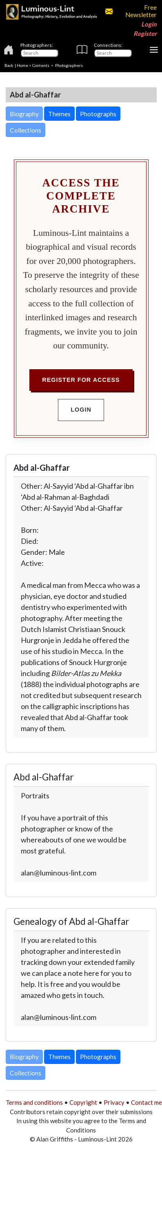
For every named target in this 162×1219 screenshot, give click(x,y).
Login (149, 24)
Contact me (146, 1102)
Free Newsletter (131, 11)
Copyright (83, 1102)
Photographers (69, 65)
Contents (40, 65)
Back (8, 65)
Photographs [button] (98, 113)
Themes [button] (59, 113)
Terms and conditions (34, 1102)
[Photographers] (39, 53)
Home (22, 65)
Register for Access (81, 380)
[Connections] (113, 53)
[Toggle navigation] (154, 50)
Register (145, 33)
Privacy (114, 1102)
